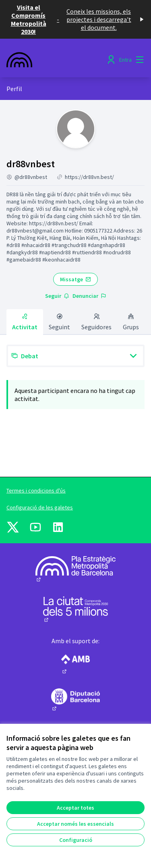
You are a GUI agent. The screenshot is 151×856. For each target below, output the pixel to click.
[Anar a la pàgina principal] (57, 60)
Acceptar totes (75, 807)
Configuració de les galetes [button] (39, 507)
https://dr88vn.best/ (89, 177)
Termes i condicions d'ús (36, 490)
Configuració (75, 840)
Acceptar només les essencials (75, 823)
